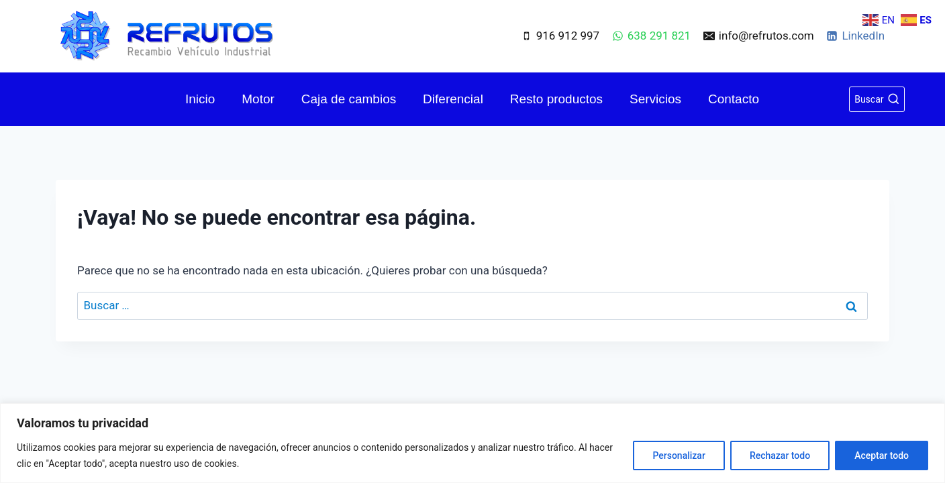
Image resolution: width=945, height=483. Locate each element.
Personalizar (678, 455)
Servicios (655, 99)
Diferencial (453, 99)
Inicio (200, 99)
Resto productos (556, 99)
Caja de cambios (349, 99)
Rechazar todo (780, 455)
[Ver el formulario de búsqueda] (877, 99)
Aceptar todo (881, 455)
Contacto (733, 99)
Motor (258, 99)
